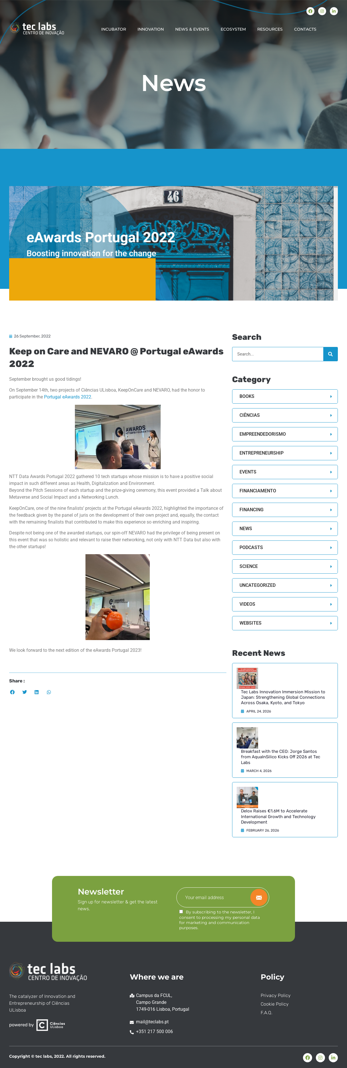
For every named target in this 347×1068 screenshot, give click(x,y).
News (246, 528)
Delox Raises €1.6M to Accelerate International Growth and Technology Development (278, 816)
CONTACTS (305, 29)
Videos (247, 604)
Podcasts (251, 547)
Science (249, 566)
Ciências (250, 415)
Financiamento (258, 490)
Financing (252, 509)
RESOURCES (270, 29)
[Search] (330, 354)
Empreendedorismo (263, 434)
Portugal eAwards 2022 (67, 397)
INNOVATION (150, 29)
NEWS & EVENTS (192, 29)
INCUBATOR (113, 29)
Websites (251, 623)
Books (247, 396)
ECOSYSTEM (233, 29)
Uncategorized (258, 585)
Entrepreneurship (262, 453)
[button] (12, 692)
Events (248, 472)
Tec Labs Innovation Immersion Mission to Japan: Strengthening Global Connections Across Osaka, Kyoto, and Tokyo (283, 697)
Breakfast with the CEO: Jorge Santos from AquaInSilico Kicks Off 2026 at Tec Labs (280, 757)
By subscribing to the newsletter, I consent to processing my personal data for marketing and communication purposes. (219, 919)
